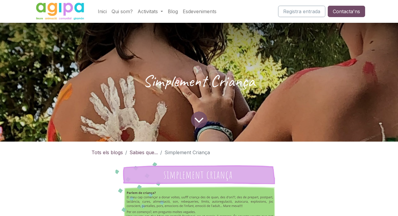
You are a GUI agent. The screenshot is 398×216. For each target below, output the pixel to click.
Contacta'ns (346, 11)
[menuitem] (102, 11)
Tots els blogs (107, 152)
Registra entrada (301, 11)
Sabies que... (143, 152)
